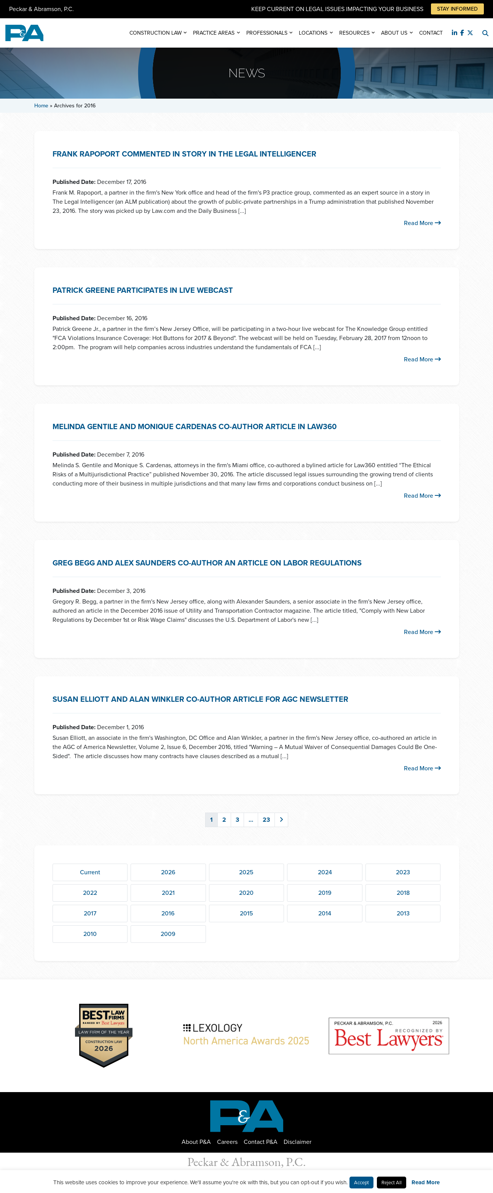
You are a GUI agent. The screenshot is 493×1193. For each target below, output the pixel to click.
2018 (403, 892)
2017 (90, 913)
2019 (325, 892)
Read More (422, 223)
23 (266, 819)
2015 (246, 913)
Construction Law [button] (155, 33)
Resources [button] (354, 33)
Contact (431, 33)
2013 (403, 913)
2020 (246, 892)
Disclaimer (297, 1141)
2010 (90, 933)
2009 (168, 933)
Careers (227, 1141)
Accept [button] (361, 1182)
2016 (168, 913)
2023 (403, 872)
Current (90, 872)
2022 (90, 892)
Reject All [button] (391, 1182)
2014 (324, 913)
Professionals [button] (266, 33)
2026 (168, 872)
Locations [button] (313, 33)
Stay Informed (457, 9)
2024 (325, 872)
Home (41, 106)
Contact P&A (261, 1141)
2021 (168, 892)
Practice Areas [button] (214, 33)
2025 (246, 872)
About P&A (196, 1141)
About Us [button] (394, 33)
